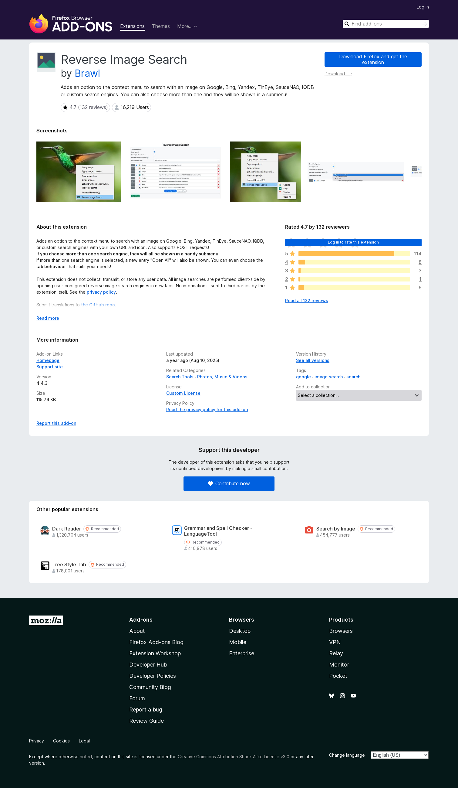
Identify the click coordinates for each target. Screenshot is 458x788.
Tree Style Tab (69, 565)
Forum (137, 698)
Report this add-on (56, 423)
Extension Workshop (155, 653)
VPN (335, 642)
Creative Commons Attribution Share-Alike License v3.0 (233, 756)
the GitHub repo (98, 304)
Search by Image (335, 529)
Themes (161, 26)
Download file (338, 73)
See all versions (312, 360)
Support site (49, 366)
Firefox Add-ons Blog (156, 642)
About (137, 631)
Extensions (132, 26)
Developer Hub (148, 664)
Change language (347, 755)
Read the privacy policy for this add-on (207, 409)
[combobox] (386, 24)
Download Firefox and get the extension (373, 59)
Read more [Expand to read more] (47, 318)
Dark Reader (66, 529)
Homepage (47, 360)
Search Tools (180, 376)
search (353, 376)
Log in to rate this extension (353, 242)
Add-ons (141, 619)
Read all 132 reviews (306, 300)
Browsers (341, 631)
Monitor (339, 664)
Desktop (240, 631)
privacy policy (101, 292)
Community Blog (150, 687)
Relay (336, 653)
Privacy (36, 740)
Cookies (61, 740)
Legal (84, 740)
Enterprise (241, 653)
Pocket (338, 676)
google (303, 376)
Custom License (183, 393)
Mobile (237, 642)
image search (329, 376)
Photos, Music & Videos (222, 376)
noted (86, 756)
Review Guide (146, 721)
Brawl (87, 73)
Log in (423, 6)
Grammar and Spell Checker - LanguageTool (218, 531)
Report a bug (145, 709)
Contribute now (229, 483)
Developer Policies (152, 676)
